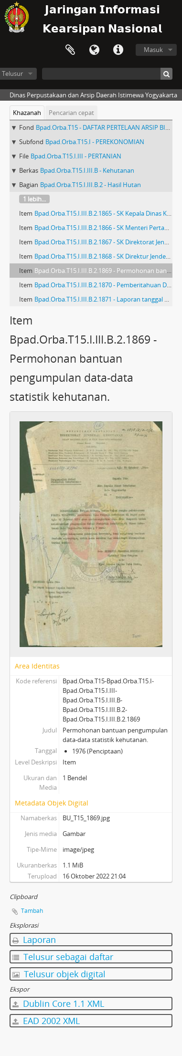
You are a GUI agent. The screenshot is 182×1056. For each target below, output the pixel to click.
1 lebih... (34, 199)
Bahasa (94, 50)
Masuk (153, 49)
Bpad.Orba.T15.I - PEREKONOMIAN (94, 141)
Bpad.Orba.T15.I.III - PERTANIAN (76, 156)
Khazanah (27, 112)
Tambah (32, 911)
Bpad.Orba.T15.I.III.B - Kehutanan (87, 170)
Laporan (34, 939)
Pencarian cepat (71, 112)
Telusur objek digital (59, 974)
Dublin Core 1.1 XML (58, 1003)
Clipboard (70, 50)
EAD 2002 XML (46, 1020)
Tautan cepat (118, 50)
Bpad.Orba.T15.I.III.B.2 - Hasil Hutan (90, 184)
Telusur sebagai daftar (62, 956)
